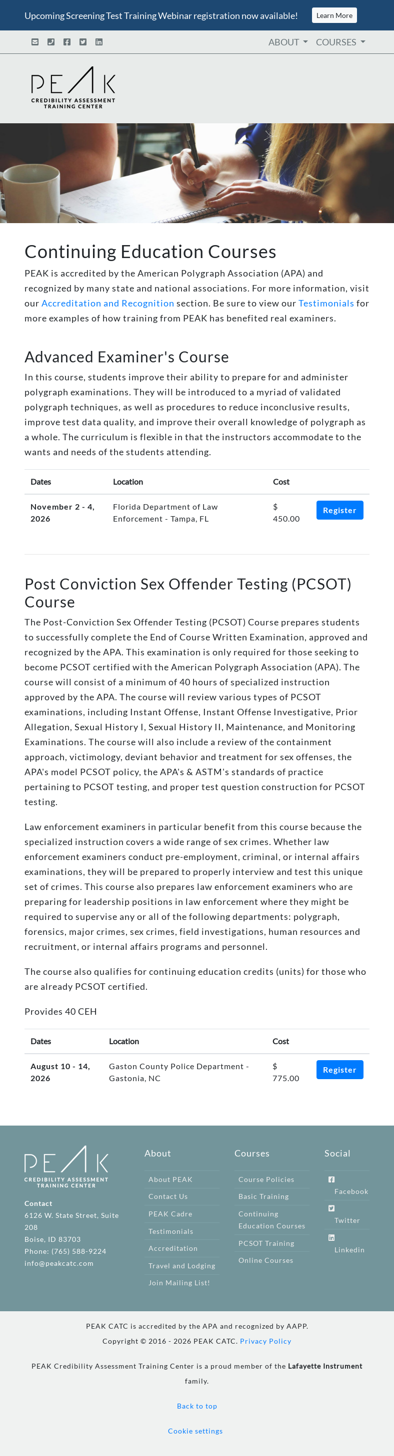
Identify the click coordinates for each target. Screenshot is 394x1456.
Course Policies (266, 1179)
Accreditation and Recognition (108, 302)
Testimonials (326, 302)
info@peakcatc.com (59, 1263)
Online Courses (266, 1260)
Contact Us (168, 1196)
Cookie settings (195, 1431)
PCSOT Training (266, 1243)
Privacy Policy (266, 1341)
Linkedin (346, 1244)
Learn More (334, 15)
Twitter (344, 1214)
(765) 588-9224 (79, 1251)
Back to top (197, 1406)
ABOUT (284, 41)
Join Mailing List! (179, 1282)
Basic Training (263, 1196)
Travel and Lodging (182, 1265)
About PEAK (170, 1179)
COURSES (337, 41)
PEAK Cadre (170, 1213)
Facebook (348, 1185)
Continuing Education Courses (272, 1219)
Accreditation (173, 1248)
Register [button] (340, 510)
